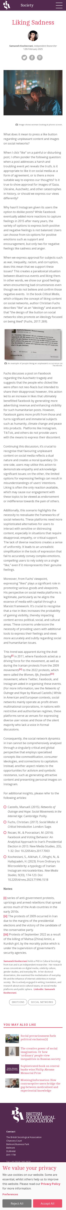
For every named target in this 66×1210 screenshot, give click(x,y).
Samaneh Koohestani (15, 961)
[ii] (5, 916)
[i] (12, 655)
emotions (18, 1002)
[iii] (6, 934)
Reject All (17, 1203)
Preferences (10, 1194)
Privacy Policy (50, 1184)
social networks (42, 1002)
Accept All (47, 1203)
